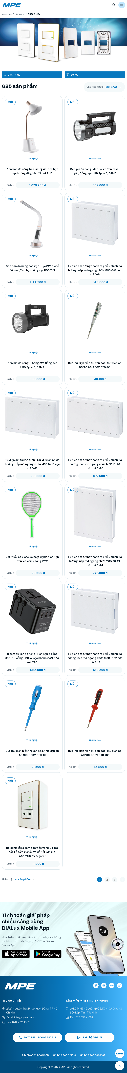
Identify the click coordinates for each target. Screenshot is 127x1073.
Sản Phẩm (19, 14)
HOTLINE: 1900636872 (37, 1038)
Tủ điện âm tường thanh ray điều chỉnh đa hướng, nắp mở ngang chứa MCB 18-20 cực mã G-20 (95, 464)
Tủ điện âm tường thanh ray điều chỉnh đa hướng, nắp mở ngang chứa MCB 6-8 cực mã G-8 (95, 270)
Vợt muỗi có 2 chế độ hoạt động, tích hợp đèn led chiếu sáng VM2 (32, 559)
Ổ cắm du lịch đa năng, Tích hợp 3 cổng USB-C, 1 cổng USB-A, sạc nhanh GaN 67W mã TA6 (32, 658)
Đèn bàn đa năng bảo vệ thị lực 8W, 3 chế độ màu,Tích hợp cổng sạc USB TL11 (32, 268)
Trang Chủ (7, 14)
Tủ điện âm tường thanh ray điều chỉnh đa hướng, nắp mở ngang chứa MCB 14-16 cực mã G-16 (32, 464)
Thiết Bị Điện (32, 158)
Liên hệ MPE (89, 1038)
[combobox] (113, 87)
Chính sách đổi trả (64, 1055)
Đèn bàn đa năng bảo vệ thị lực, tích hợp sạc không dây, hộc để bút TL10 (32, 171)
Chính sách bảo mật (92, 1055)
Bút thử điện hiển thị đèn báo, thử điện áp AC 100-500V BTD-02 (94, 753)
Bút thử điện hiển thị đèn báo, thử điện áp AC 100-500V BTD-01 (32, 753)
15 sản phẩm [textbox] (23, 879)
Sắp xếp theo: (95, 87)
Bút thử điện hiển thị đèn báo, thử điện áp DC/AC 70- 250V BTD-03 (94, 365)
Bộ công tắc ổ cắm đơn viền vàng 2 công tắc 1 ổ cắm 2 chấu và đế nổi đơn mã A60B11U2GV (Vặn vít (32, 852)
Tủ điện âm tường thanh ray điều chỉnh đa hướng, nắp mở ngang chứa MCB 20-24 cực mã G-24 (95, 561)
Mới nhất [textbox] (111, 87)
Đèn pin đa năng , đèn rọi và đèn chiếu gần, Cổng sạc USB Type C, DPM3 (94, 171)
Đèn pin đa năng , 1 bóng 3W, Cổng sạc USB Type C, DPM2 (32, 365)
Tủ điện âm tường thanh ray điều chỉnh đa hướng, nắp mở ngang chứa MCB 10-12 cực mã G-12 (94, 658)
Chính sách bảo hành (35, 1055)
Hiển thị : (7, 879)
